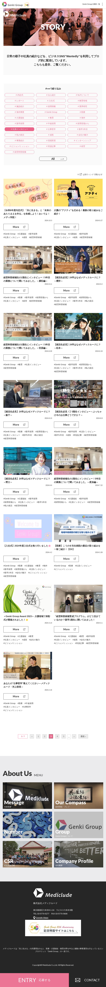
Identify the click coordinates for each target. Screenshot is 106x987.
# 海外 (82, 118)
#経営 (24, 301)
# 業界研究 (82, 106)
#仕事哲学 (26, 708)
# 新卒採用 (19, 123)
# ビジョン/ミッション (19, 146)
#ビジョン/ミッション (37, 573)
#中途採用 (29, 704)
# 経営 (82, 146)
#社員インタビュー (11, 237)
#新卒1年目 (78, 301)
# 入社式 (51, 101)
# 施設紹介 (19, 106)
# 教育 (51, 118)
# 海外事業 (19, 112)
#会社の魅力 (20, 573)
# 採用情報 (51, 106)
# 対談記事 (51, 146)
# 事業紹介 (19, 140)
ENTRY (34, 980)
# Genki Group (51, 112)
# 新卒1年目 (82, 129)
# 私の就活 (19, 135)
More (16, 226)
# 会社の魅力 (82, 135)
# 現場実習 (51, 140)
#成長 (24, 237)
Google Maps (42, 918)
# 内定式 (19, 95)
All (53, 158)
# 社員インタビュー (19, 129)
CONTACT (87, 980)
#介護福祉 (22, 234)
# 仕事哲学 (51, 129)
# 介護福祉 (19, 118)
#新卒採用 (32, 234)
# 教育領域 (82, 101)
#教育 (20, 365)
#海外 (45, 566)
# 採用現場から (82, 123)
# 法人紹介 (51, 95)
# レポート (19, 101)
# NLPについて (82, 95)
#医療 (20, 297)
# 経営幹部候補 (19, 152)
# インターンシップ (82, 140)
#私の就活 (89, 301)
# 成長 (51, 135)
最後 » (83, 737)
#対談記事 (77, 435)
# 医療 (82, 112)
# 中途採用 (51, 123)
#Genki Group (9, 234)
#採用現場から (41, 297)
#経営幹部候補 (35, 237)
